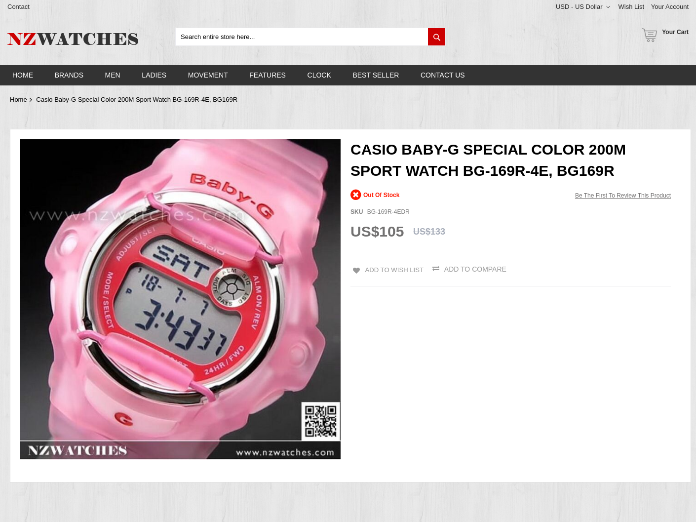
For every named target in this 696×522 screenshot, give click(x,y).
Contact (18, 6)
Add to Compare (477, 269)
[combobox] (310, 36)
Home (18, 99)
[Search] (436, 36)
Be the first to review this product (623, 195)
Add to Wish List (393, 269)
